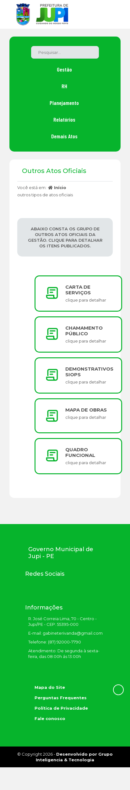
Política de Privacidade (61, 708)
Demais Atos (64, 136)
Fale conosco (50, 718)
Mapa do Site (50, 687)
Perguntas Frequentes (61, 697)
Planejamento (64, 102)
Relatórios (64, 119)
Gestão (64, 69)
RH (64, 86)
